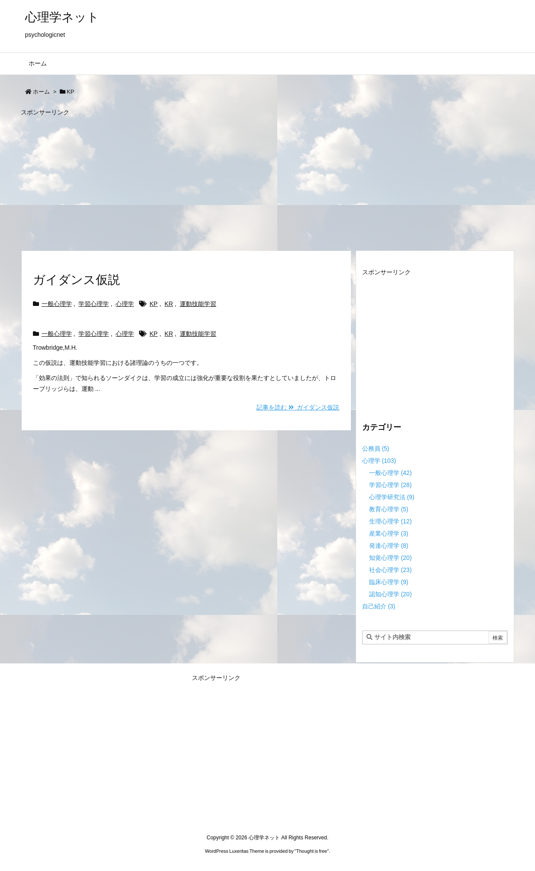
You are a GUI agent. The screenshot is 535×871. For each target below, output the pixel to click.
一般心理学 (57, 303)
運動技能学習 (198, 303)
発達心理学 (389, 545)
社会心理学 (390, 569)
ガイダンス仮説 (76, 279)
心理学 (125, 303)
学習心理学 (93, 303)
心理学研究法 (392, 497)
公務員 (375, 448)
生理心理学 (390, 521)
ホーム (41, 91)
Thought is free (311, 851)
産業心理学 (389, 533)
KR (169, 303)
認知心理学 (390, 594)
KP (153, 303)
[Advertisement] (268, 179)
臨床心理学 (389, 581)
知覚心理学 (390, 557)
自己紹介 (379, 606)
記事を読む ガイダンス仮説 (298, 407)
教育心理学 (389, 509)
